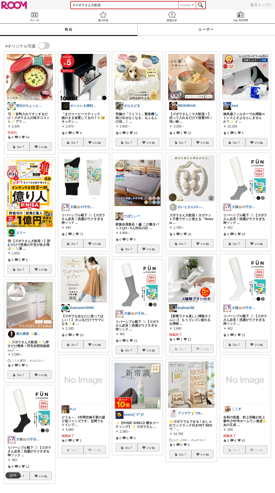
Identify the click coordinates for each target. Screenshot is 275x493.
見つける (103, 16)
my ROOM (240, 16)
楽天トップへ (261, 5)
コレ (21, 146)
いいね (43, 146)
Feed (34, 16)
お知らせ (172, 16)
